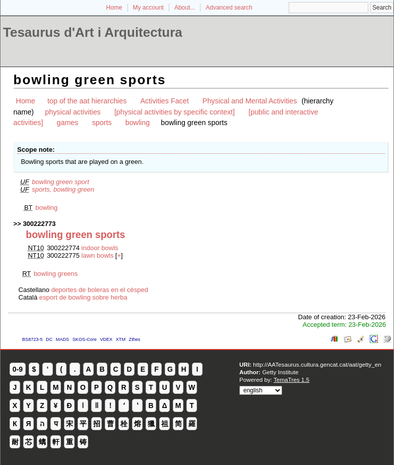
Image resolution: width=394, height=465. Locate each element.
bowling (137, 123)
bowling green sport (60, 182)
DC (49, 339)
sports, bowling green (63, 189)
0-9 (18, 369)
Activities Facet (165, 101)
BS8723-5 (32, 339)
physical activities (72, 112)
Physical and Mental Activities (250, 101)
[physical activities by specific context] (174, 112)
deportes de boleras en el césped (99, 290)
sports (102, 123)
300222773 (39, 223)
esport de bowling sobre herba (83, 297)
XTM (120, 339)
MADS (62, 339)
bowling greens (56, 273)
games (68, 123)
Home (114, 7)
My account (148, 7)
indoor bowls (100, 248)
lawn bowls (98, 255)
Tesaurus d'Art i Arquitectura (92, 32)
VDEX (106, 339)
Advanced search (229, 7)
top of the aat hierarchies (86, 101)
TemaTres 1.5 (291, 379)
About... (184, 7)
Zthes (135, 339)
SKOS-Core (85, 339)
